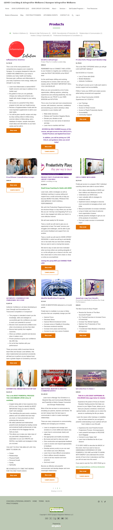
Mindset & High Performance (40, 33)
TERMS (41, 501)
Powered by (33, 525)
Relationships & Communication (91, 33)
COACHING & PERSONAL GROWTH (18, 501)
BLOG (48, 501)
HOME (35, 501)
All (10, 33)
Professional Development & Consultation (68, 35)
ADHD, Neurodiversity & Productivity (65, 33)
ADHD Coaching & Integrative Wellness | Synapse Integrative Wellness (40, 3)
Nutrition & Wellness (20, 33)
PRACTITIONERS (12, 503)
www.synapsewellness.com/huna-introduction (90, 467)
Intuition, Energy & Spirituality (41, 35)
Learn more (49, 151)
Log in (78, 15)
